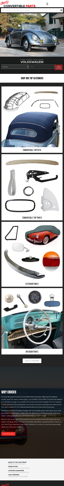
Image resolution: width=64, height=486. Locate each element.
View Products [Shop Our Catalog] (8, 434)
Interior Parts (32, 351)
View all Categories (32, 361)
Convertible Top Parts (32, 217)
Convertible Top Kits (32, 150)
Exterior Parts (32, 284)
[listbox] (14, 67)
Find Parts (58, 67)
